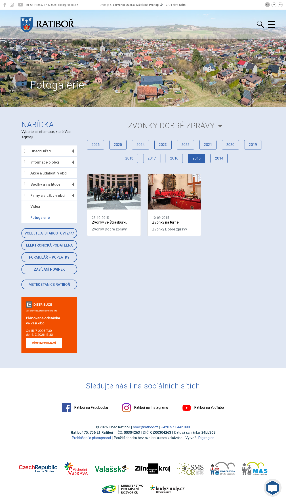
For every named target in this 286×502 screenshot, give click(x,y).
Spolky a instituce (43, 184)
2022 (185, 145)
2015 (197, 159)
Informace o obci (42, 162)
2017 (151, 159)
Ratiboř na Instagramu (145, 408)
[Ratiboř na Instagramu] (12, 5)
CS (267, 5)
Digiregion (206, 438)
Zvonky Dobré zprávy (171, 125)
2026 (94, 145)
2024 (140, 145)
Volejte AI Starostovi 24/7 (50, 233)
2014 (220, 159)
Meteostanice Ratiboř (50, 284)
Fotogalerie (37, 217)
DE (280, 5)
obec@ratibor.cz (145, 427)
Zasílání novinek (49, 269)
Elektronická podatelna (50, 245)
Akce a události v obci (46, 173)
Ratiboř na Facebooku (85, 408)
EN (274, 5)
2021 (208, 145)
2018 (128, 159)
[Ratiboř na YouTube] (20, 5)
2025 (117, 145)
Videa (33, 206)
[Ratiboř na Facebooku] (4, 5)
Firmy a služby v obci (45, 195)
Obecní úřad (38, 151)
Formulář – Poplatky (50, 257)
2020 (231, 145)
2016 (174, 159)
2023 (163, 145)
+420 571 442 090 (175, 427)
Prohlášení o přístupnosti (91, 438)
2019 (254, 145)
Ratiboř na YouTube (203, 408)
